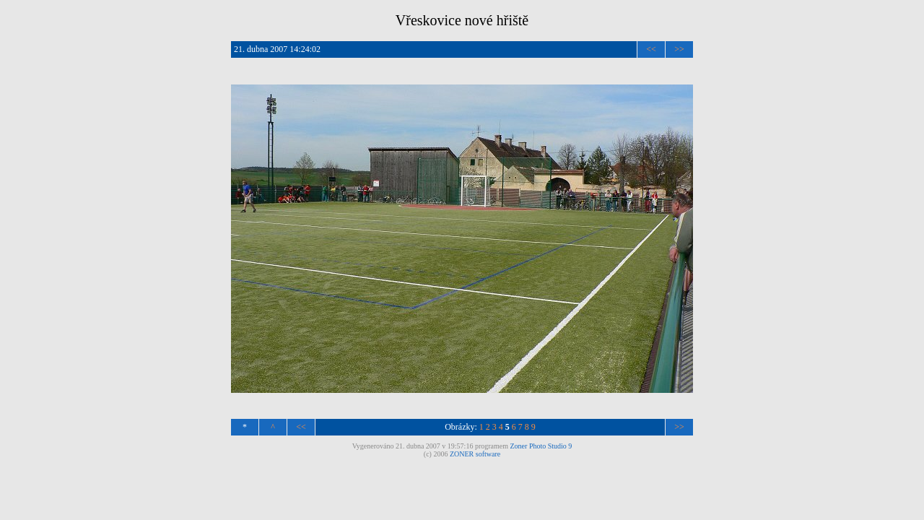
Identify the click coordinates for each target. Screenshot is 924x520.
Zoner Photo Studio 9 (541, 446)
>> (679, 49)
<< (651, 49)
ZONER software (475, 454)
